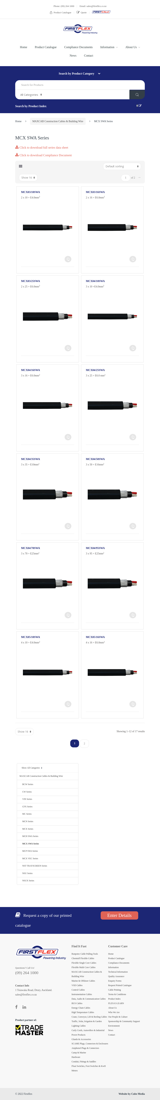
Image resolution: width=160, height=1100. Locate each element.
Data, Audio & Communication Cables (89, 999)
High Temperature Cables (83, 1012)
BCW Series (26, 784)
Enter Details (119, 915)
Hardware (76, 1057)
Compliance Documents (78, 47)
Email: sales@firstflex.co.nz (93, 6)
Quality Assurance (116, 976)
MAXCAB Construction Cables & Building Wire (57, 121)
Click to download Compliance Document (43, 155)
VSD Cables (77, 985)
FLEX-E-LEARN (116, 1003)
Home (23, 47)
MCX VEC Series (29, 858)
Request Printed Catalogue (119, 985)
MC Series (26, 814)
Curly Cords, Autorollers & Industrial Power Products (88, 1032)
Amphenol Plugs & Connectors (85, 1048)
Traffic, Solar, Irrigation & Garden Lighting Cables (87, 1023)
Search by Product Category (77, 73)
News (73, 55)
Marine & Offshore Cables (83, 981)
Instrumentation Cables (82, 994)
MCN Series (26, 821)
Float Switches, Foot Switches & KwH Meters (89, 1068)
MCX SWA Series (29, 843)
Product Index (114, 999)
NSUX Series (27, 880)
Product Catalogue (60, 12)
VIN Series (26, 799)
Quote (82, 12)
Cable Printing (114, 990)
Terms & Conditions (117, 994)
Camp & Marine (79, 1052)
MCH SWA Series (29, 836)
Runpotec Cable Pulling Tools (85, 954)
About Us (131, 47)
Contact (88, 55)
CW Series (26, 791)
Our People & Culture (118, 1016)
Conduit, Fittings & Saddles (84, 1061)
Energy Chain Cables (81, 1008)
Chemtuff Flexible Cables (83, 958)
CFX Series (26, 806)
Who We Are (114, 1012)
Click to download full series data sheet (41, 147)
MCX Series (26, 829)
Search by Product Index (30, 106)
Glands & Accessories (81, 1039)
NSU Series (26, 873)
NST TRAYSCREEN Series (33, 865)
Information (107, 47)
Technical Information (118, 972)
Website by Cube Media (131, 1094)
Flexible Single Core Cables (84, 963)
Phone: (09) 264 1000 (64, 6)
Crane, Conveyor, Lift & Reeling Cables (89, 1016)
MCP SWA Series (29, 851)
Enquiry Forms (115, 981)
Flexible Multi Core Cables (83, 967)
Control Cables (78, 990)
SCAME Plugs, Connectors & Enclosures (90, 1043)
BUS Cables (77, 1003)
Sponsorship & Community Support (124, 1021)
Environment (114, 1025)
